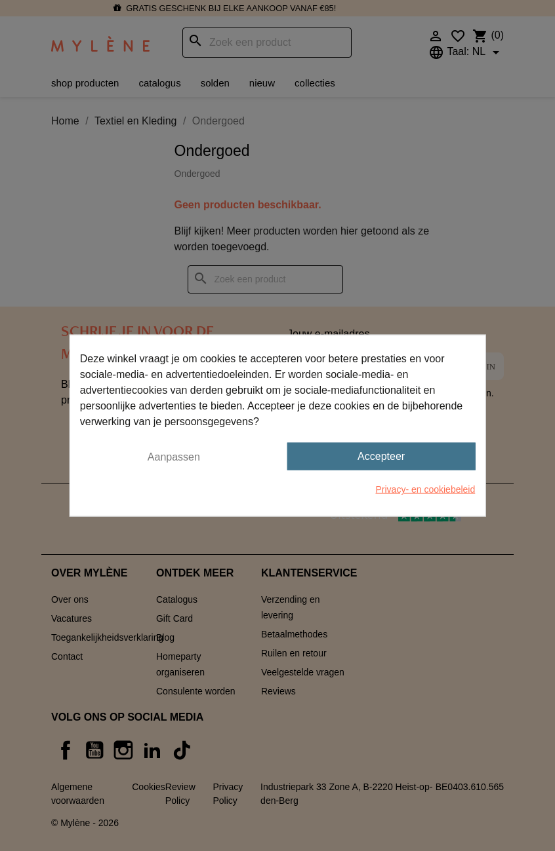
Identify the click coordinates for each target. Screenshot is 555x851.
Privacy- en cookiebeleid (426, 489)
